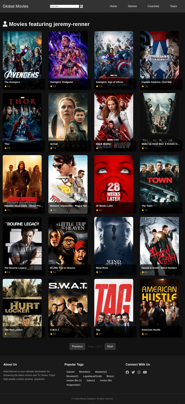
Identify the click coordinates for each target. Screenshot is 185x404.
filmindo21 (84, 371)
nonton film (106, 380)
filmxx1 (110, 376)
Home (113, 6)
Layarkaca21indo (92, 376)
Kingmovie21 (74, 384)
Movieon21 (101, 371)
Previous (77, 346)
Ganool (70, 371)
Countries (153, 6)
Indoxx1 (91, 380)
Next (110, 346)
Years (173, 6)
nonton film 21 (74, 380)
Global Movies (15, 6)
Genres (132, 6)
